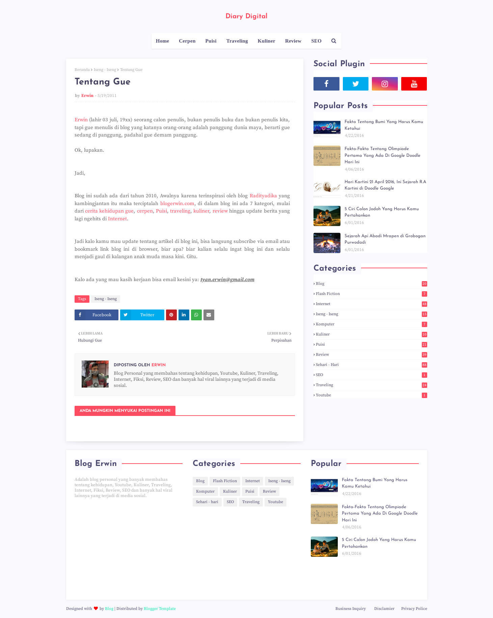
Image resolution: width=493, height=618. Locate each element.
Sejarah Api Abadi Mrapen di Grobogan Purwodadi (385, 239)
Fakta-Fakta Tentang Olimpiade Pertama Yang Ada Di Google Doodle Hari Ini (382, 155)
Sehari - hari (371, 364)
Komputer (371, 324)
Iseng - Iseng (105, 69)
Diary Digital (246, 16)
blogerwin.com (177, 203)
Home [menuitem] (162, 41)
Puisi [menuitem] (211, 41)
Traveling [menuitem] (237, 41)
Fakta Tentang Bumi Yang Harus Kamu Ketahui (384, 125)
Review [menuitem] (293, 41)
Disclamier (384, 608)
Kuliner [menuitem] (266, 41)
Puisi (161, 211)
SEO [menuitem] (316, 41)
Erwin (87, 95)
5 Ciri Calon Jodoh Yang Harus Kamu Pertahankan (382, 212)
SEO (371, 374)
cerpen (145, 211)
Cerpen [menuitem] (187, 41)
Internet (117, 219)
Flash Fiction (371, 293)
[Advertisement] (129, 549)
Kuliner (371, 334)
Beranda (82, 69)
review (220, 211)
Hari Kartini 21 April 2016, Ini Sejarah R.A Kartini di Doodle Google (385, 185)
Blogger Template (160, 608)
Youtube (371, 395)
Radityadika (263, 196)
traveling (180, 211)
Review (371, 354)
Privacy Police (414, 608)
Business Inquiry (350, 608)
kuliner (201, 211)
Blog (371, 283)
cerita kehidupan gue (109, 211)
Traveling (371, 385)
